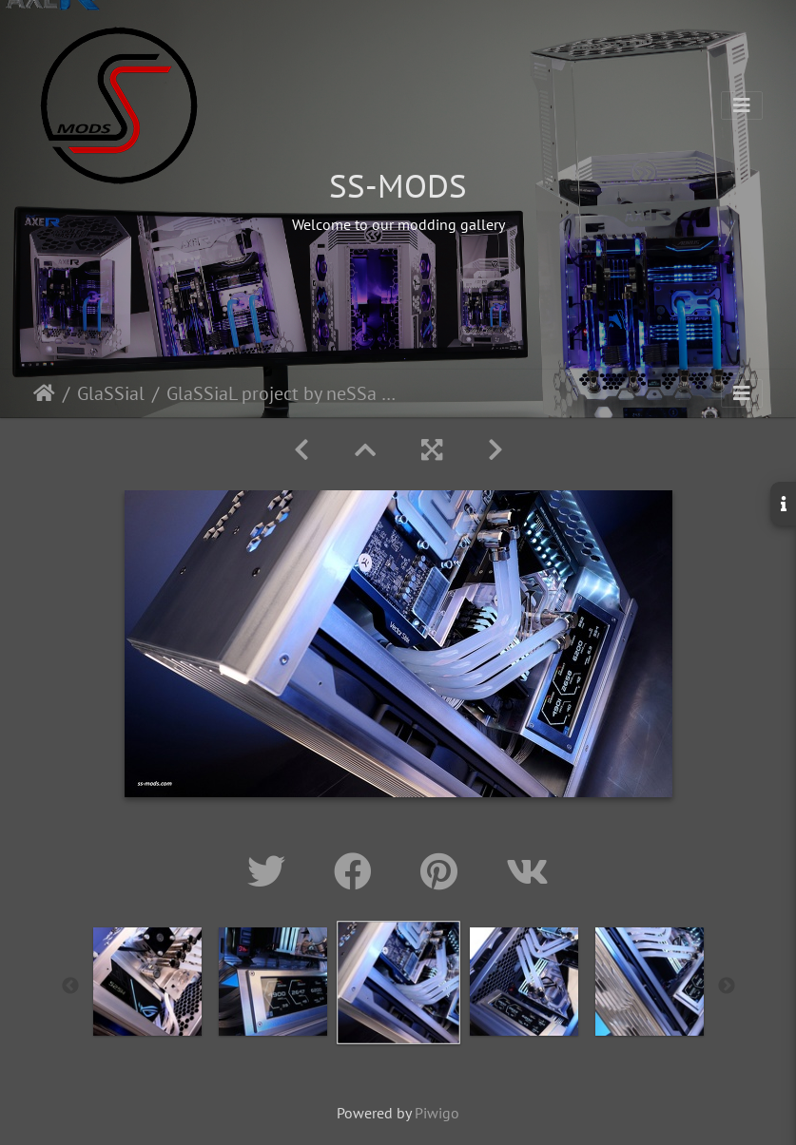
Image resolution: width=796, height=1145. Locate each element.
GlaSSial (111, 393)
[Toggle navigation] (742, 105)
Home (44, 393)
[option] (147, 982)
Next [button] (726, 986)
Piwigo (437, 1112)
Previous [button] (70, 986)
